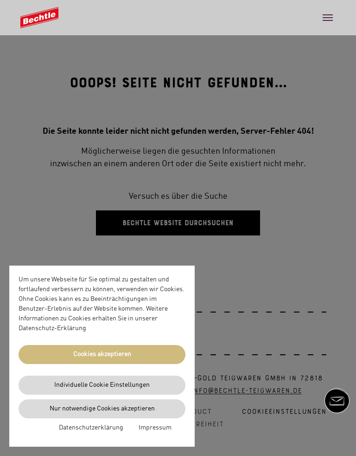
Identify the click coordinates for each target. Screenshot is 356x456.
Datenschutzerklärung (91, 427)
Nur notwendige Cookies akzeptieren (102, 408)
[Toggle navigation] (328, 18)
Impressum (155, 427)
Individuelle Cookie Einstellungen (102, 385)
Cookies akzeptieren (102, 354)
